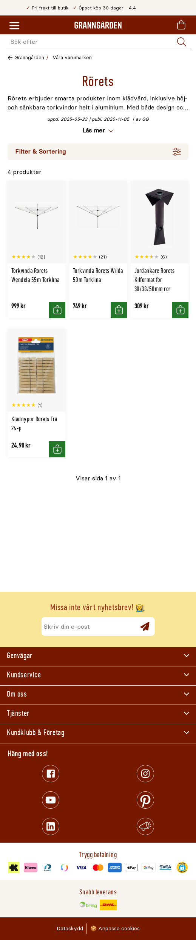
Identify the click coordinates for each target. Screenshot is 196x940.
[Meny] (14, 26)
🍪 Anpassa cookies (115, 928)
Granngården (29, 57)
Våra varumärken (72, 57)
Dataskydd (70, 928)
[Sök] (181, 41)
